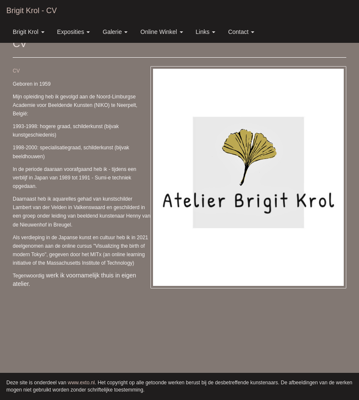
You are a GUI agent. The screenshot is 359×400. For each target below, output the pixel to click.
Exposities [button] (73, 31)
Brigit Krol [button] (29, 31)
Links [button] (206, 31)
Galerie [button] (115, 31)
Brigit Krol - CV (31, 10)
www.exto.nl (81, 383)
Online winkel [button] (161, 31)
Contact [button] (241, 31)
